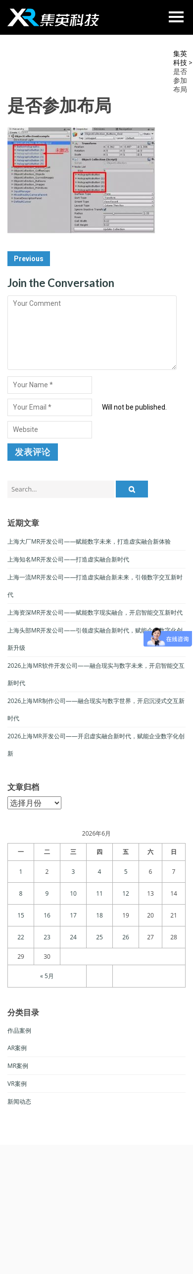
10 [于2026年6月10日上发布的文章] (73, 893)
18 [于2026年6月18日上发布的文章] (99, 915)
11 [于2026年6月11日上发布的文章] (99, 893)
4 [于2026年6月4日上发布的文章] (99, 871)
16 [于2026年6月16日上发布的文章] (47, 915)
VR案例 (17, 1083)
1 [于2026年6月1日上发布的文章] (21, 871)
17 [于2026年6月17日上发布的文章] (73, 915)
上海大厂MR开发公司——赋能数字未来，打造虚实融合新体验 (89, 541)
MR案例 (17, 1066)
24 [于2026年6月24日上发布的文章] (73, 937)
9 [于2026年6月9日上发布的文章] (47, 893)
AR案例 (17, 1048)
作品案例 (19, 1030)
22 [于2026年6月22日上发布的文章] (20, 937)
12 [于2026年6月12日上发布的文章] (125, 893)
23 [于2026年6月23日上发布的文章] (47, 937)
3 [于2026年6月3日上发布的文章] (73, 871)
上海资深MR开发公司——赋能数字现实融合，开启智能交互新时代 (95, 612)
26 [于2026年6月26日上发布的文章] (125, 937)
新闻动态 (19, 1101)
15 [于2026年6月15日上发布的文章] (20, 915)
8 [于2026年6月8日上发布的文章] (21, 893)
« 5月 (47, 976)
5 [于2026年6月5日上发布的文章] (126, 871)
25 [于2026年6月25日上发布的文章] (99, 937)
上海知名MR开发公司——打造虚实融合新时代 (68, 559)
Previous (29, 259)
